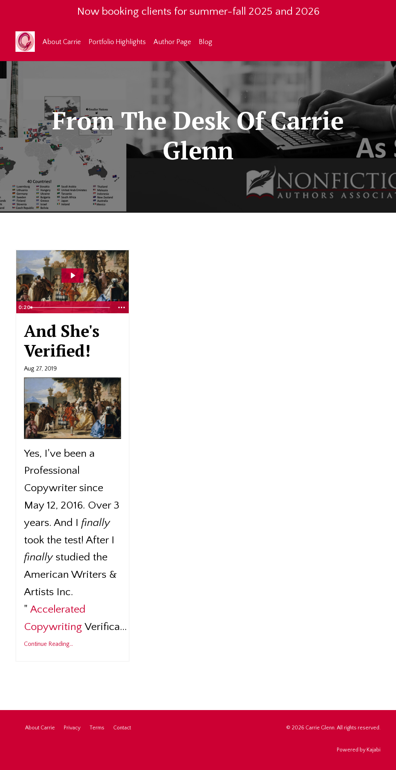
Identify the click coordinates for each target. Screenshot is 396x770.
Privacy (72, 728)
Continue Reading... (48, 643)
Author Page (172, 42)
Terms (96, 728)
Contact (122, 728)
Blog (205, 42)
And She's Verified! (61, 340)
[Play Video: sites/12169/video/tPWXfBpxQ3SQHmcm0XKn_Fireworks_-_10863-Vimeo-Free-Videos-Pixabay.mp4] (72, 275)
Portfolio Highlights (117, 42)
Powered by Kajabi (359, 750)
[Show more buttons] (121, 307)
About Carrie (62, 42)
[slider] (71, 307)
